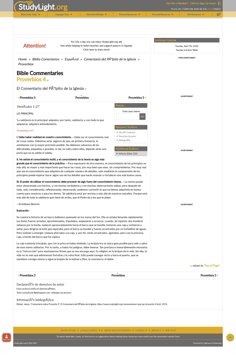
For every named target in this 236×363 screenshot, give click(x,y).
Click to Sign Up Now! (203, 3)
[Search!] (142, 116)
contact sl (141, 330)
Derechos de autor (127, 136)
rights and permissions (117, 330)
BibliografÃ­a (124, 140)
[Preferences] (219, 14)
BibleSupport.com (42, 292)
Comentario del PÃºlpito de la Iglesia (110, 59)
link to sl (170, 330)
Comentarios (45, 59)
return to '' (206, 265)
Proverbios (25, 64)
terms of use (68, 330)
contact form (174, 336)
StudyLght (37, 6)
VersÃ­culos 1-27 (28, 106)
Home (22, 59)
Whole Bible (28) (128, 153)
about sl (156, 330)
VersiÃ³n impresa (127, 132)
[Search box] (127, 116)
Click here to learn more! (96, 49)
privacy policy (88, 330)
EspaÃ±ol (71, 59)
